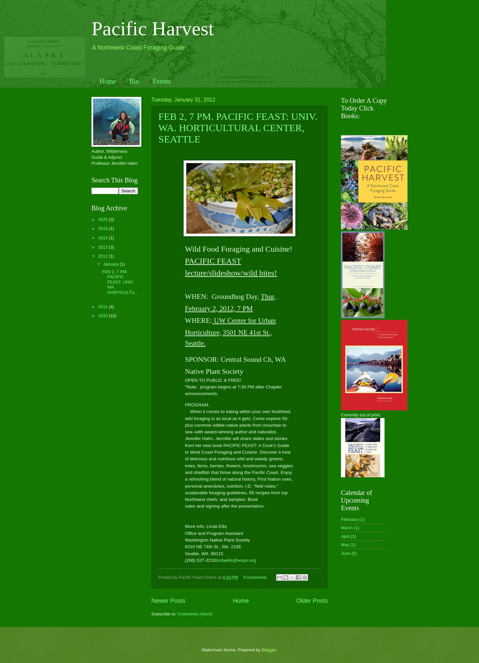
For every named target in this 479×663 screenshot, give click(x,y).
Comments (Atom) (195, 613)
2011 (103, 306)
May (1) (348, 544)
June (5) (349, 553)
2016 (103, 228)
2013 (103, 247)
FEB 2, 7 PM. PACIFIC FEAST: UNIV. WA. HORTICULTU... (120, 282)
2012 (103, 256)
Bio (134, 81)
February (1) (353, 519)
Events (162, 81)
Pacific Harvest (152, 29)
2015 (103, 237)
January (111, 264)
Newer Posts (168, 600)
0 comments (255, 577)
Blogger (269, 649)
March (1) (350, 527)
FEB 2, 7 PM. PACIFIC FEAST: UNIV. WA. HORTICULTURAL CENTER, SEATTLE (237, 127)
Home (107, 81)
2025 (103, 219)
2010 (103, 315)
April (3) (348, 536)
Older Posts (312, 600)
